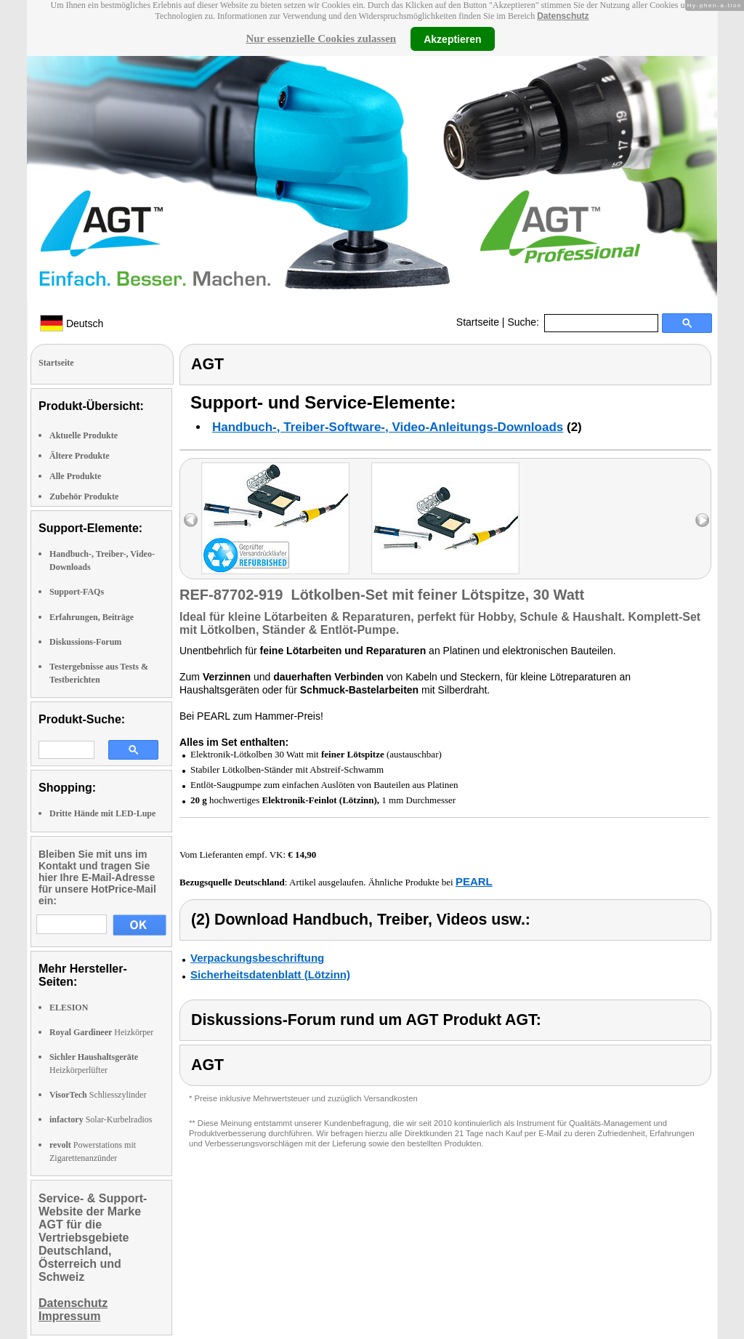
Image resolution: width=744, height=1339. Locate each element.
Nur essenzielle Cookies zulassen (321, 38)
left (191, 520)
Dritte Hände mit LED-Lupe (102, 813)
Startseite (477, 322)
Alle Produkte (75, 476)
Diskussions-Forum (85, 642)
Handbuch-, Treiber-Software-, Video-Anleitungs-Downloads (387, 427)
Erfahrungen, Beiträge (91, 617)
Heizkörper (101, 1032)
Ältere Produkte (79, 456)
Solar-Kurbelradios (100, 1119)
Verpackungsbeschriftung (257, 958)
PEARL (474, 881)
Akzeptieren (452, 38)
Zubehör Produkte (83, 496)
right (702, 520)
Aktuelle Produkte (83, 435)
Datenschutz (563, 16)
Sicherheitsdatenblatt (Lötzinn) (270, 974)
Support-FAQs (76, 592)
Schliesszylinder (97, 1095)
